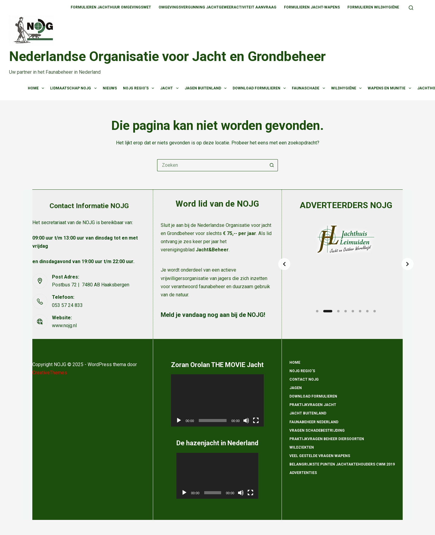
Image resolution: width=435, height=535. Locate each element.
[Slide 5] (352, 311)
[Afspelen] (179, 420)
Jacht (170, 88)
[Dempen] (246, 420)
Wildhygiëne (347, 88)
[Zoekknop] (272, 165)
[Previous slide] (284, 264)
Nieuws (110, 88)
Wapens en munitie (390, 88)
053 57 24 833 (67, 305)
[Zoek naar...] (211, 165)
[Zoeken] (411, 7)
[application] (217, 400)
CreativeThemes (49, 372)
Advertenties (303, 473)
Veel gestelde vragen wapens (319, 456)
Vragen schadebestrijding (317, 430)
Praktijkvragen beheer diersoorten (326, 439)
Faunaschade (309, 88)
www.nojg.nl (64, 325)
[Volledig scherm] (256, 420)
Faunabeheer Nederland (313, 422)
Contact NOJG (304, 379)
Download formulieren (313, 396)
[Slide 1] (317, 311)
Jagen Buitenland (207, 88)
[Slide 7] (367, 311)
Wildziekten (301, 447)
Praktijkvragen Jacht (312, 405)
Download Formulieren (260, 88)
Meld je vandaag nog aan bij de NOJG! (213, 314)
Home (37, 88)
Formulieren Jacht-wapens (312, 7)
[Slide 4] (345, 311)
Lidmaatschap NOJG (74, 88)
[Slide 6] (360, 311)
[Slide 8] (374, 311)
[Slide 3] (338, 311)
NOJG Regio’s (139, 88)
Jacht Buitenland (307, 413)
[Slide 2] (327, 311)
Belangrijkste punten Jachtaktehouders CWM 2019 (342, 464)
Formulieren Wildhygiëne (373, 7)
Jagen (295, 388)
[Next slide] (407, 264)
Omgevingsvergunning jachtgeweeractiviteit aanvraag (217, 7)
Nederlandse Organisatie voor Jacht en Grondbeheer (167, 56)
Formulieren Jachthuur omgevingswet (111, 7)
